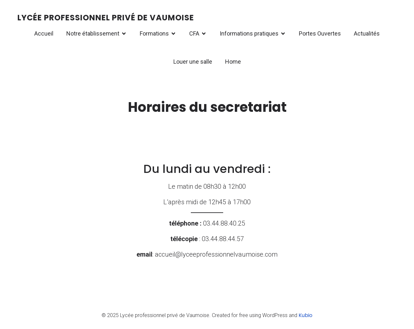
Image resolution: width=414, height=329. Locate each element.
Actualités (367, 33)
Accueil (43, 33)
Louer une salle (192, 61)
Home (233, 61)
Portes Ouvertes (320, 33)
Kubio (305, 315)
